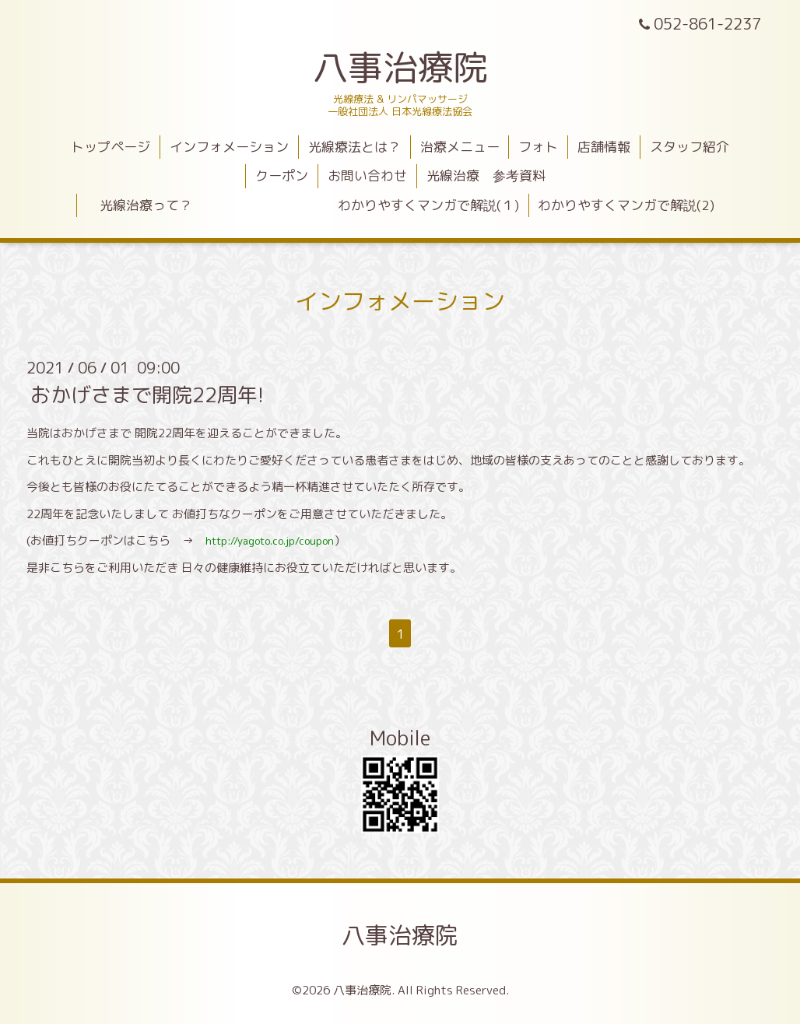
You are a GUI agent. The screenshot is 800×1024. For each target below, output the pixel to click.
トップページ (110, 147)
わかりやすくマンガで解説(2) (626, 205)
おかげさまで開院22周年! (147, 394)
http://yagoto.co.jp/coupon (269, 541)
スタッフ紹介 (689, 147)
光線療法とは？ (354, 147)
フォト (538, 147)
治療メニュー (460, 147)
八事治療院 (418, 67)
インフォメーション (229, 147)
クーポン (281, 175)
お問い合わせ (367, 175)
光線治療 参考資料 (486, 175)
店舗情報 (603, 147)
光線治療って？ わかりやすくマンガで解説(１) (302, 205)
